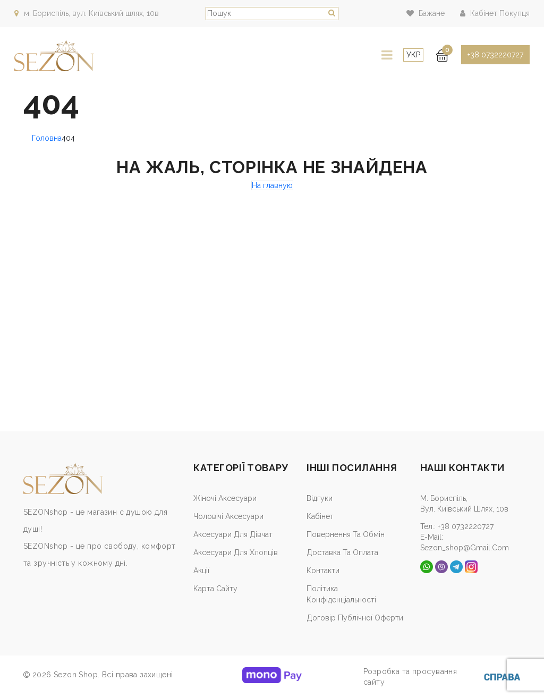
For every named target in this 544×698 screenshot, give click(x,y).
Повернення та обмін (346, 534)
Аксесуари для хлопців (235, 552)
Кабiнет (320, 516)
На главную (272, 185)
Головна (47, 138)
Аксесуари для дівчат (233, 534)
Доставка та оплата (342, 552)
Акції (201, 570)
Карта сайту (215, 588)
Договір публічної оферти (355, 618)
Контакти (323, 570)
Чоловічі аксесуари (228, 516)
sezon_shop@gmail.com (464, 547)
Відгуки (320, 498)
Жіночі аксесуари (225, 498)
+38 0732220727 (495, 54)
